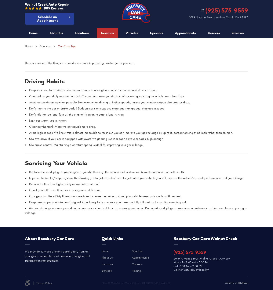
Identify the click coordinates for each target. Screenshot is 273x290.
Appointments (185, 33)
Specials (156, 33)
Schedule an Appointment (47, 19)
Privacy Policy (44, 283)
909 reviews (54, 8)
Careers (214, 33)
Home (33, 33)
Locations (82, 33)
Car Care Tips (67, 46)
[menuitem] (33, 33)
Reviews (238, 33)
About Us (56, 33)
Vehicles (132, 33)
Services (107, 33)
